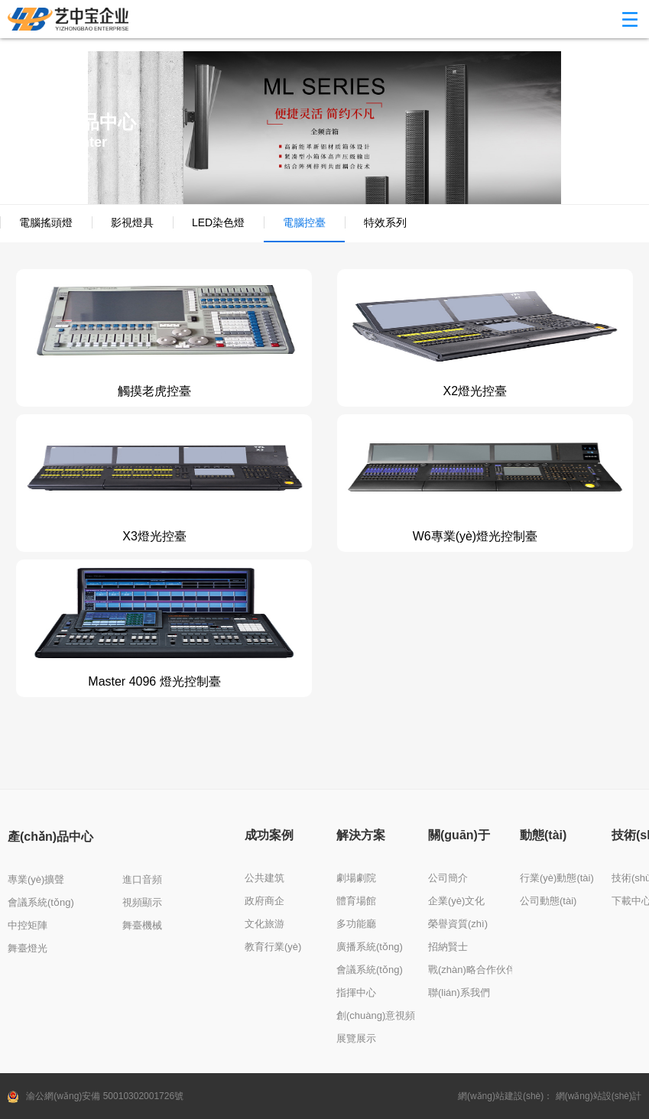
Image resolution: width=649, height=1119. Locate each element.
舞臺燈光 (27, 948)
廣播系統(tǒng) (369, 946)
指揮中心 (356, 992)
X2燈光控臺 (475, 390)
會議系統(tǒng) (41, 902)
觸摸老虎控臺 (154, 390)
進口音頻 (142, 879)
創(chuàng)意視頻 (375, 1015)
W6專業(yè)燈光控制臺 (475, 536)
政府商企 (264, 901)
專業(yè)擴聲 (36, 879)
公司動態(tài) (548, 901)
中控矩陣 (27, 925)
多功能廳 (356, 923)
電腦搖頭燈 (46, 222)
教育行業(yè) (273, 946)
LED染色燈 (218, 222)
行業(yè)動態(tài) (557, 878)
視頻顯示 (142, 902)
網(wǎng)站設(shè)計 (598, 1096)
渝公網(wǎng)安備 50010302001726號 (104, 1096)
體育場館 (356, 901)
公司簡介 (448, 878)
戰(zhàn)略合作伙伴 (472, 969)
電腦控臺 (304, 222)
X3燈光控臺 (154, 536)
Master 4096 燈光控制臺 (154, 681)
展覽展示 (356, 1038)
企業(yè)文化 (456, 901)
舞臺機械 (142, 925)
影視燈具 (132, 222)
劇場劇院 (356, 878)
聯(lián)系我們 (459, 992)
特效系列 (385, 222)
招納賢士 (448, 946)
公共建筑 (264, 878)
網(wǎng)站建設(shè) (501, 1096)
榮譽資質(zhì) (458, 923)
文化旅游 (264, 923)
